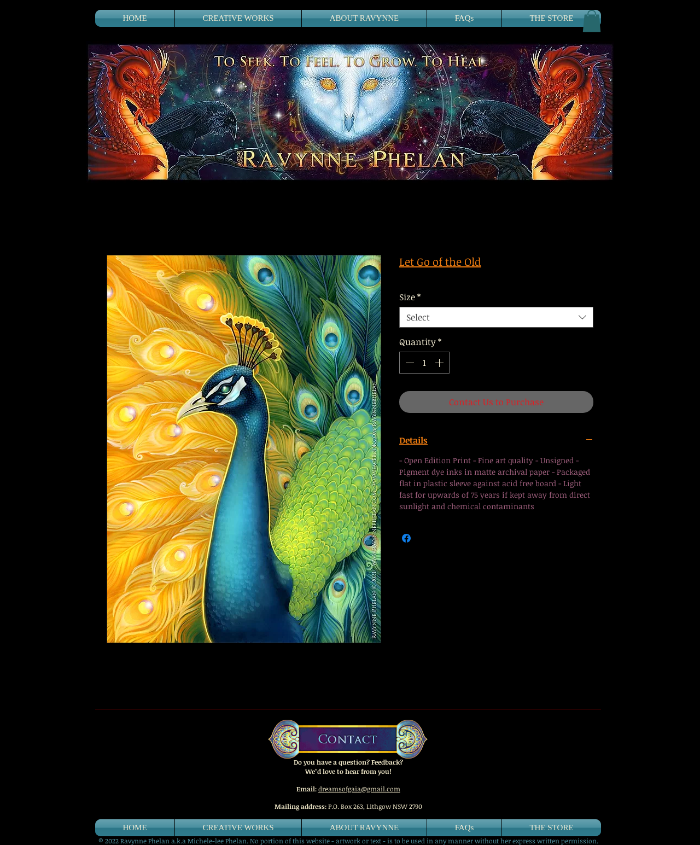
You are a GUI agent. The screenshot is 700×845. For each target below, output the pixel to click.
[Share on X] (427, 538)
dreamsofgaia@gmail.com (359, 788)
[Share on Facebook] (406, 538)
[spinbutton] (424, 362)
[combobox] (496, 317)
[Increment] (440, 362)
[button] (591, 21)
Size (410, 297)
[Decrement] (408, 362)
